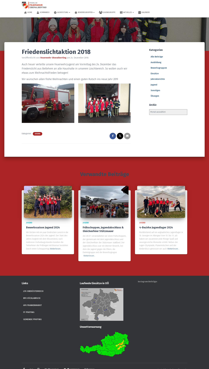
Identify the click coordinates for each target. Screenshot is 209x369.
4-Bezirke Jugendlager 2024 (156, 227)
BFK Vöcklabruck (31, 298)
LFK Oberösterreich (33, 291)
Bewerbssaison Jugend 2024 (43, 227)
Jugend (37, 134)
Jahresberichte (158, 79)
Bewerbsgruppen (84, 12)
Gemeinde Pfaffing (32, 319)
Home (28, 12)
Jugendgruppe (107, 12)
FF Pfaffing (28, 312)
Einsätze (155, 73)
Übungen (155, 96)
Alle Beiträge (157, 56)
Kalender (144, 12)
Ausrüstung (62, 12)
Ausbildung (156, 62)
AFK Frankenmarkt (32, 305)
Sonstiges (155, 90)
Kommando (42, 12)
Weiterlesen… (56, 249)
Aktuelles (127, 12)
